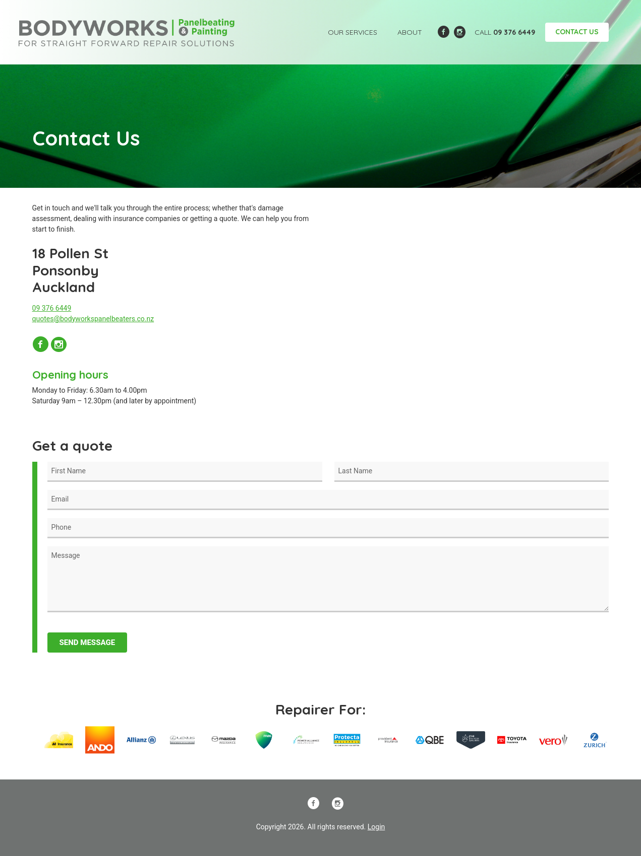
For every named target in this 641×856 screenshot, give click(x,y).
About (409, 32)
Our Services (352, 32)
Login (376, 827)
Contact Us (577, 31)
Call (505, 32)
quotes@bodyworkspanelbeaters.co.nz (93, 319)
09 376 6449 (52, 308)
